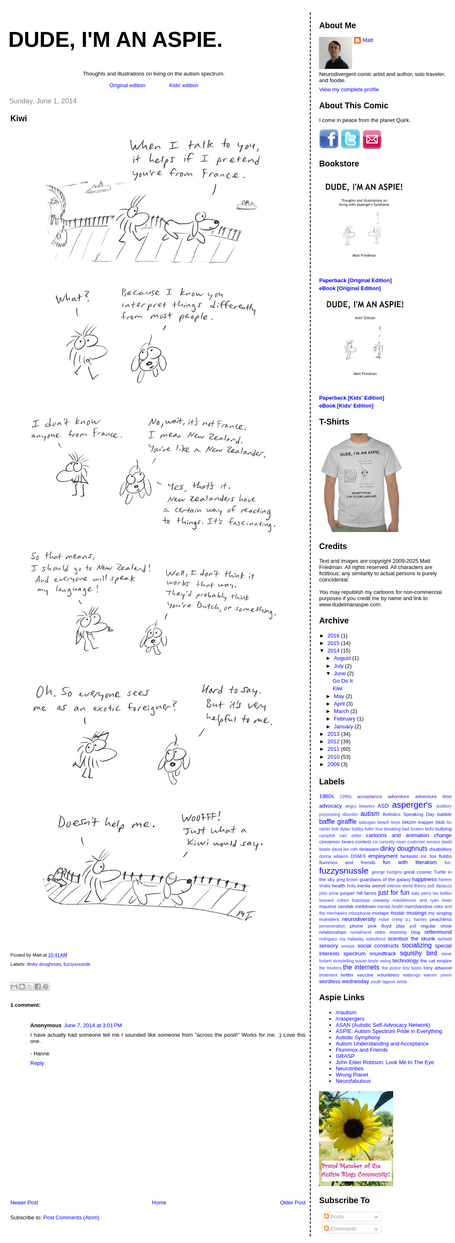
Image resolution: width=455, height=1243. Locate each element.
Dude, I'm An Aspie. (115, 39)
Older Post (292, 1202)
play (400, 925)
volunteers (388, 974)
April (340, 704)
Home (159, 1202)
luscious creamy (370, 900)
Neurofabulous (353, 1081)
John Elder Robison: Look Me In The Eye (385, 1062)
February (345, 719)
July (339, 666)
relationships (332, 932)
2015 (334, 643)
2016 (334, 635)
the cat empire (436, 960)
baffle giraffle (337, 821)
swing (385, 961)
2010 (334, 757)
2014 (334, 650)
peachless (441, 919)
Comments (340, 1229)
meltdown (365, 906)
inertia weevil (371, 885)
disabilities (440, 849)
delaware (369, 849)
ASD (383, 806)
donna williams (333, 856)
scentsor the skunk (411, 938)
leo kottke (442, 893)
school (445, 938)
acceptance (369, 796)
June (340, 673)
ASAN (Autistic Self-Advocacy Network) (383, 1025)
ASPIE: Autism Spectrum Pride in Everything (389, 1031)
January (344, 726)
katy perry (421, 893)
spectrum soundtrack (369, 953)
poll (412, 926)
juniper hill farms (358, 893)
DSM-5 (358, 856)
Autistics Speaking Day (408, 814)
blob (440, 822)
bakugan (367, 822)
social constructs (378, 946)
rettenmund (438, 932)
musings (416, 913)
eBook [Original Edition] (350, 288)
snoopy (348, 946)
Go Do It (343, 681)
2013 (334, 734)
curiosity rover (392, 842)
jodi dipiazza (440, 886)
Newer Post (24, 1202)
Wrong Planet (352, 1075)
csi (375, 842)
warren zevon (437, 975)
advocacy (330, 806)
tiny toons (412, 968)
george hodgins (387, 872)
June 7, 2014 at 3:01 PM (93, 1025)
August (343, 658)
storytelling (343, 961)
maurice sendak (336, 906)
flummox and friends (347, 862)
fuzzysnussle (76, 964)
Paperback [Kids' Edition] (351, 398)
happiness (424, 879)
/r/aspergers (350, 1019)
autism (370, 813)
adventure (398, 796)
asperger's (412, 804)
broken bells (422, 829)
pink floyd (380, 925)
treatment (328, 975)
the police (391, 968)
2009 (334, 764)
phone (356, 925)
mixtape (380, 913)
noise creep (391, 919)
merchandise (419, 906)
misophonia (359, 913)
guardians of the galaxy (385, 879)
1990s (345, 796)
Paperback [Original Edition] (355, 280)
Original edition (127, 85)
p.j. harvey (416, 919)
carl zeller (351, 835)
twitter (347, 974)
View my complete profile (349, 89)
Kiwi (18, 118)
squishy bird (418, 953)
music (398, 913)
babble (444, 814)
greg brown (347, 879)
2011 (334, 749)
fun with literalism (410, 862)
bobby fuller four (367, 829)
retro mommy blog (397, 932)
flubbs (445, 856)
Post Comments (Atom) (72, 1217)
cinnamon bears (336, 841)
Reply (37, 1063)
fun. (448, 862)
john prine (328, 893)
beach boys (388, 822)
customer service (423, 842)
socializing (417, 945)
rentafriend (360, 932)
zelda (402, 981)
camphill (327, 835)
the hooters (330, 968)
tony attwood (437, 967)
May (340, 696)
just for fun (393, 892)
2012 (334, 741)
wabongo (411, 975)
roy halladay (351, 939)
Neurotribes (349, 1068)
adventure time (433, 796)
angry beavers (360, 806)
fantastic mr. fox (418, 856)
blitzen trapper (418, 822)
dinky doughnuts (44, 964)
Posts (334, 1217)
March (342, 711)
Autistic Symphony (358, 1037)
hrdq (351, 886)
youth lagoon (383, 981)
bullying (443, 828)
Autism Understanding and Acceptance (382, 1043)
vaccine (365, 974)
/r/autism (346, 1012)
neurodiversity (359, 919)
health (339, 885)
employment (383, 856)
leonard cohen (333, 900)
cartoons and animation (397, 835)
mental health (390, 906)
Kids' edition (183, 85)
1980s (326, 796)
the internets (361, 967)
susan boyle (366, 961)
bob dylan (340, 829)
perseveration (332, 926)
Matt (368, 40)
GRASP (345, 1056)
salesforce (375, 939)
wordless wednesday (344, 981)
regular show (436, 925)
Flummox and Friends (362, 1050)
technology (405, 960)
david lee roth (345, 849)
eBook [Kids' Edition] (346, 406)
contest (363, 841)
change (443, 835)
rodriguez (328, 939)
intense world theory (406, 886)
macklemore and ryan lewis (422, 900)
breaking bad (396, 829)
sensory (328, 946)
